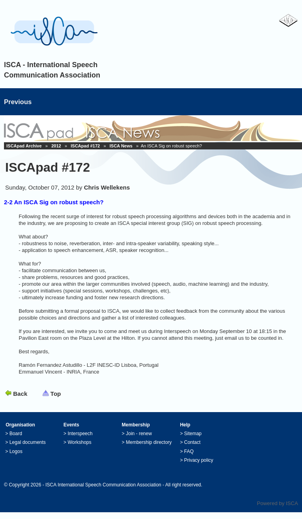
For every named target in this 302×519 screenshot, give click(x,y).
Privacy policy (198, 460)
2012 (56, 145)
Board (16, 433)
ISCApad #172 (85, 145)
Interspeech (80, 433)
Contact (192, 442)
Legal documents (28, 442)
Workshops (79, 442)
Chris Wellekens (107, 187)
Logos (16, 451)
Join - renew (139, 433)
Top (55, 393)
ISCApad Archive (24, 145)
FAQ (189, 451)
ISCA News (121, 145)
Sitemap (192, 433)
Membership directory (149, 442)
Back (20, 393)
